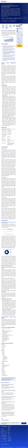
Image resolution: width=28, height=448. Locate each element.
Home (1, 4)
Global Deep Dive (19, 33)
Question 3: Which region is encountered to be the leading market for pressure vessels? (8, 397)
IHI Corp (3, 329)
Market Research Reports (9, 428)
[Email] (18, 26)
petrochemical (3, 67)
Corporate (21, 30)
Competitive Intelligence (19, 39)
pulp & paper (13, 213)
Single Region (20, 35)
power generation (13, 65)
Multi (19, 30)
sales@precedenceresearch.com (5, 444)
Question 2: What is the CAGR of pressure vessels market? (8, 391)
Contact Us (23, 423)
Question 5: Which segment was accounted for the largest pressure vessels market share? (8, 413)
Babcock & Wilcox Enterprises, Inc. (6, 328)
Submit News (9, 439)
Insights (9, 434)
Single (17, 30)
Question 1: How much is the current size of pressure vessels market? (7, 385)
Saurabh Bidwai (10, 18)
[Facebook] (17, 26)
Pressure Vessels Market (5, 420)
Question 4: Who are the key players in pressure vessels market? (8, 402)
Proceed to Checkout (19, 46)
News (8, 435)
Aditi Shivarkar (18, 18)
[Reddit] (20, 26)
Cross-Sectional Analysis (19, 41)
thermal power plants (4, 210)
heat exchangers (6, 218)
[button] (26, 1)
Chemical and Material (5, 4)
